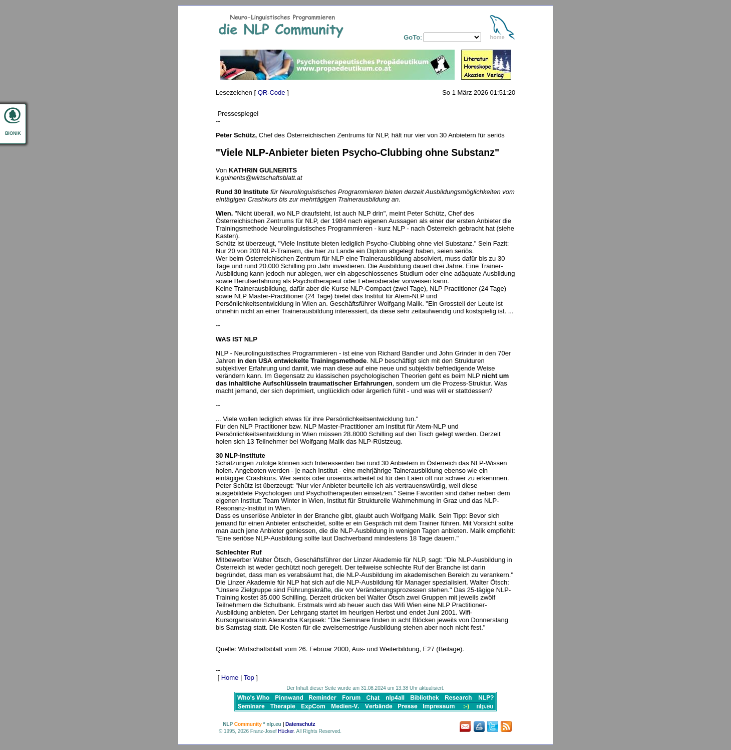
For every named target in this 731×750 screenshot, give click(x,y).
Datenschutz (300, 724)
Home (230, 677)
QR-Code (271, 92)
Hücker (285, 731)
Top (249, 677)
